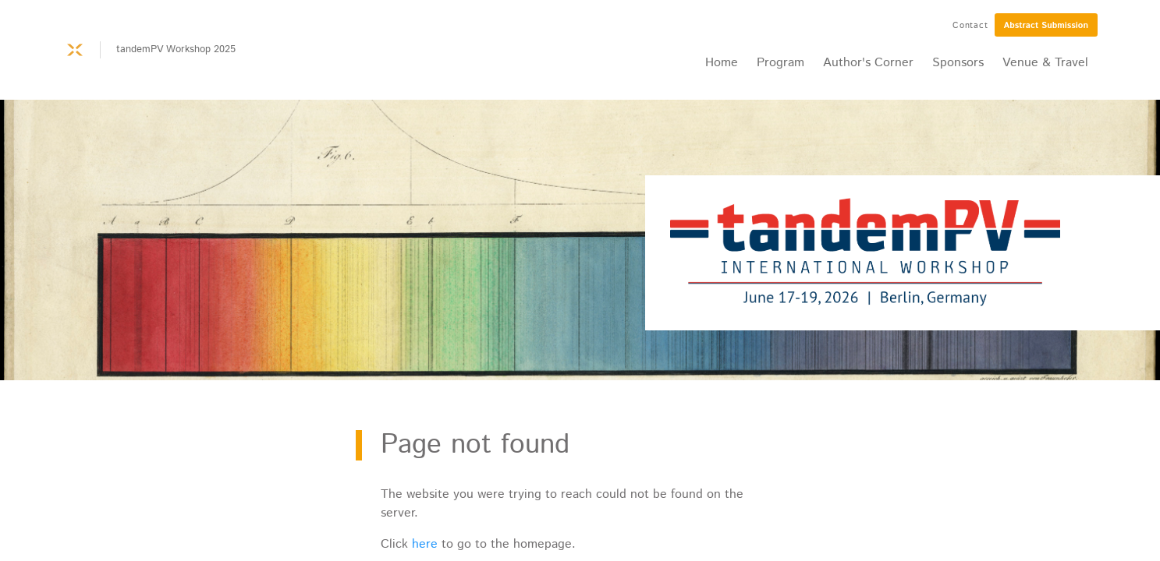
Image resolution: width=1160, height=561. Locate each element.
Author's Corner (868, 63)
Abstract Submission (1046, 25)
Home (721, 63)
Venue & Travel (1045, 63)
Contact (970, 25)
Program (780, 63)
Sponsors (958, 63)
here (425, 544)
